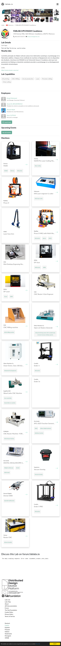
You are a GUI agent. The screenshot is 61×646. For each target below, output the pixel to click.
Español (7, 627)
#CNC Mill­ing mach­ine (9, 332)
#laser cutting (38, 165)
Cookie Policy (9, 612)
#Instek (17, 467)
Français (7, 629)
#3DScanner (37, 267)
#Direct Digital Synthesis (45, 428)
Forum (7, 608)
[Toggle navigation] (57, 4)
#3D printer (19, 170)
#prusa (44, 238)
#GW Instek (6, 472)
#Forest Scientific (8, 542)
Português (8, 636)
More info (41, 644)
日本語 (7, 638)
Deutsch (7, 623)
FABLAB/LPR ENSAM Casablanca (25, 25)
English (7, 625)
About (7, 604)
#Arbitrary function (39, 433)
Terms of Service (10, 616)
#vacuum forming (38, 474)
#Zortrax (12, 170)
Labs (2, 25)
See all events (6, 132)
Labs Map (8, 602)
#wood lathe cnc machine (9, 402)
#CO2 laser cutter (39, 198)
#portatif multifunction (9, 500)
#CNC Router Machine (9, 438)
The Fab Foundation (11, 610)
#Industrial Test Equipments (10, 370)
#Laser (5, 296)
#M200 (6, 170)
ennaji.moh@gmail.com (33, 36)
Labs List (7, 600)
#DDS (36, 428)
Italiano (7, 631)
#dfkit (44, 267)
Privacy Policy (9, 614)
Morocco (9, 25)
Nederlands (8, 633)
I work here (6, 122)
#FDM (50, 238)
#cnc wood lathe (8, 398)
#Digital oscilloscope (8, 467)
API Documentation (11, 606)
